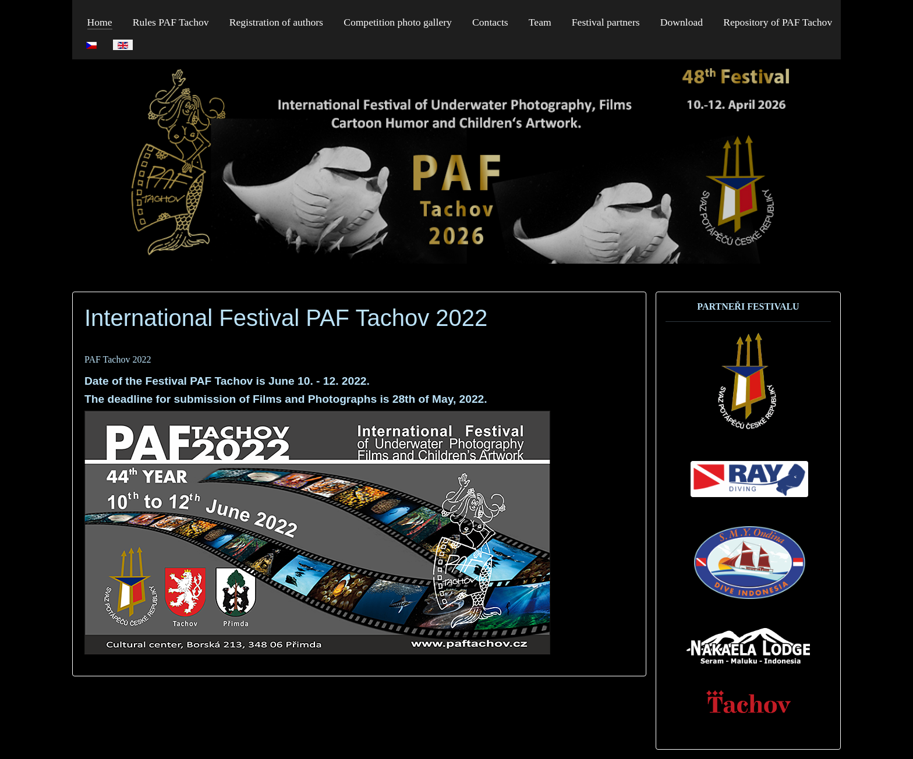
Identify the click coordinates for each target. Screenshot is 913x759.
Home (99, 22)
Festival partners (606, 22)
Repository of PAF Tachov (777, 22)
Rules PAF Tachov (171, 22)
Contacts (490, 22)
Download (681, 22)
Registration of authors (276, 22)
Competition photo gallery (398, 22)
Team (540, 22)
